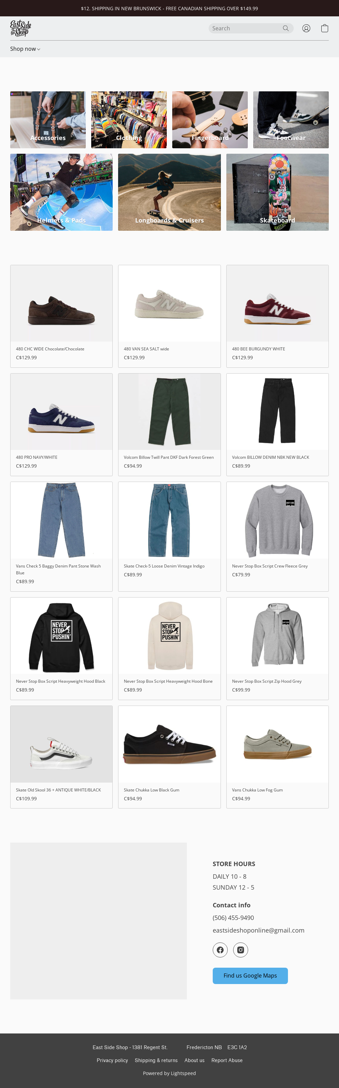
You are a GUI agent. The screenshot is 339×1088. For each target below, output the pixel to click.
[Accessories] (48, 119)
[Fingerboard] (210, 119)
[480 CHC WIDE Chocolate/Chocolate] (61, 316)
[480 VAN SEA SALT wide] (169, 316)
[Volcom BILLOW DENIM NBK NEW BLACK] (277, 424)
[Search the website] (286, 28)
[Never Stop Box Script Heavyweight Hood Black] (61, 648)
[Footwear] (291, 119)
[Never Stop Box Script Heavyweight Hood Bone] (169, 648)
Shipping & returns (156, 1060)
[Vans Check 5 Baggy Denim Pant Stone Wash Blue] (61, 536)
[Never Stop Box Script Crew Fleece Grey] (277, 536)
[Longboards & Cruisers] (169, 192)
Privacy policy (112, 1060)
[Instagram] (240, 949)
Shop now (25, 48)
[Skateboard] (277, 192)
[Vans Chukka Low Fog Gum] (277, 757)
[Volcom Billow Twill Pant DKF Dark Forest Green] (169, 424)
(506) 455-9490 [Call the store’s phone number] (233, 917)
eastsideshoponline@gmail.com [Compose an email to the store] (259, 930)
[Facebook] (220, 949)
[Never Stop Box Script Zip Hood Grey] (277, 648)
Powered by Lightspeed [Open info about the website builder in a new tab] (169, 1073)
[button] (20, 28)
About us (194, 1060)
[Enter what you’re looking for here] (251, 28)
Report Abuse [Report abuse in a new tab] (227, 1060)
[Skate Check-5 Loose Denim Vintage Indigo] (169, 536)
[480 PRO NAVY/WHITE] (61, 424)
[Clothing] (129, 119)
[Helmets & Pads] (61, 192)
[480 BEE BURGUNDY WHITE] (277, 316)
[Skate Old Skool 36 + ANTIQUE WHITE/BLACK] (61, 757)
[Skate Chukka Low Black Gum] (169, 757)
